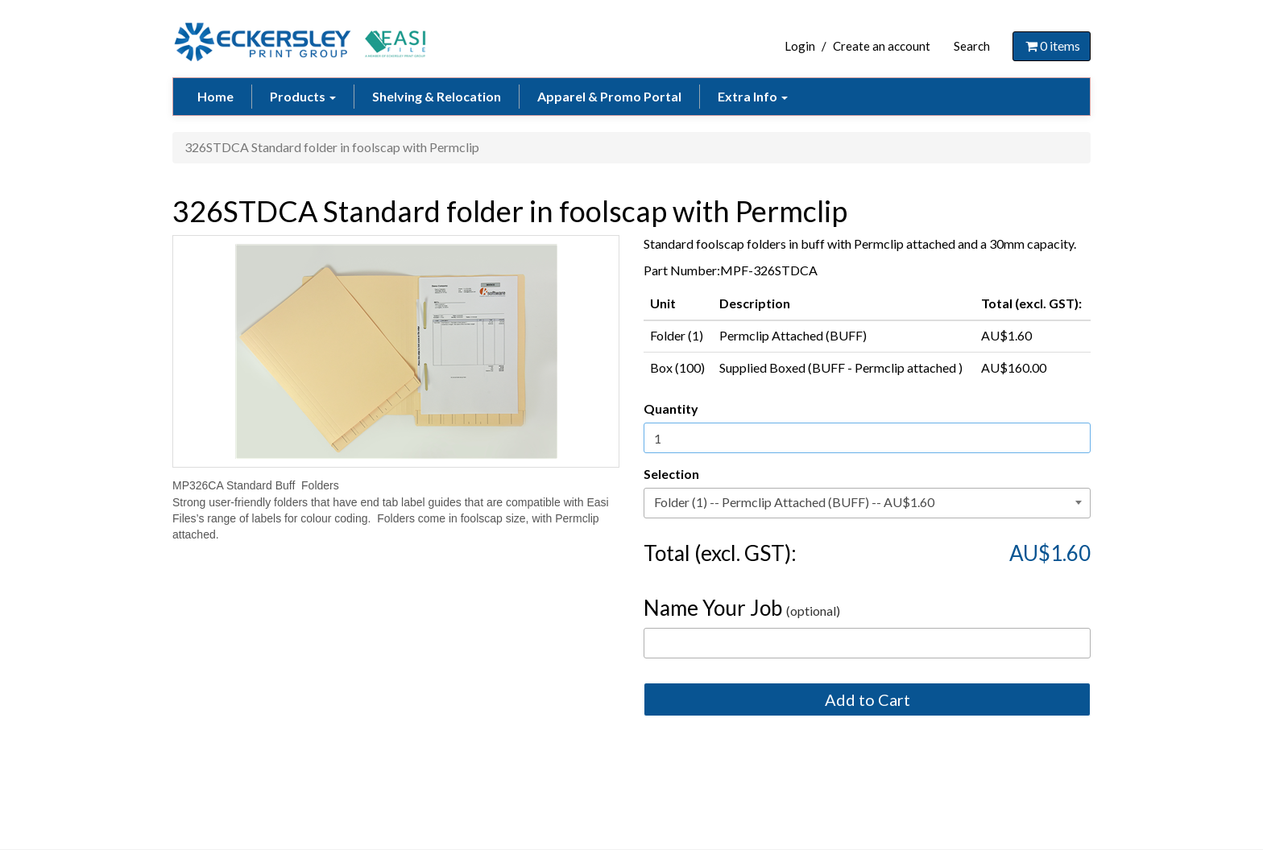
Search (972, 46)
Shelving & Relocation (436, 96)
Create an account (881, 46)
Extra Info (753, 96)
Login (800, 46)
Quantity (671, 408)
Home (215, 96)
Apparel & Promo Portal (609, 96)
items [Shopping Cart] (1051, 45)
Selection (671, 473)
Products (303, 96)
